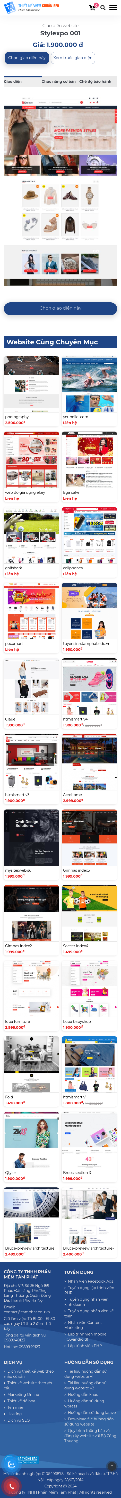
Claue (10, 719)
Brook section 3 (77, 1172)
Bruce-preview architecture (30, 1248)
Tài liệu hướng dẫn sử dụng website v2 (85, 1385)
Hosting (13, 1414)
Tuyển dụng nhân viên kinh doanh (86, 1302)
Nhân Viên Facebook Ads (88, 1281)
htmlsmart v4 (75, 719)
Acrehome (72, 794)
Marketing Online (21, 1394)
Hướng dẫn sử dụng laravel (90, 1412)
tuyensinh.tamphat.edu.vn (86, 643)
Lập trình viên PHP (83, 1345)
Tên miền (14, 1407)
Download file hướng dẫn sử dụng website (89, 1422)
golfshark (13, 568)
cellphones (73, 568)
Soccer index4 (75, 946)
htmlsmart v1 (75, 1097)
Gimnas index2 (18, 946)
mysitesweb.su (18, 870)
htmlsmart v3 (17, 794)
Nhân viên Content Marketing (83, 1325)
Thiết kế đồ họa (19, 1401)
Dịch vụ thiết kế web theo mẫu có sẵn (29, 1374)
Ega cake (71, 492)
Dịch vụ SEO (17, 1420)
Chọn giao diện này (27, 57)
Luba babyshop (77, 1021)
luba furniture (17, 1021)
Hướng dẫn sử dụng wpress (84, 1403)
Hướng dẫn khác (81, 1394)
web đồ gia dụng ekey (25, 492)
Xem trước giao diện (73, 57)
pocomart (14, 643)
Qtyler (10, 1172)
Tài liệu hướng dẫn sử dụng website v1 (85, 1374)
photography (17, 417)
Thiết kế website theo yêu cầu (29, 1385)
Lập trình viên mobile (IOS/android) (85, 1337)
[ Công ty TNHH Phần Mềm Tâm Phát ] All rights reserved (60, 1492)
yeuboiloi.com (75, 417)
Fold (9, 1097)
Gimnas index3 (76, 870)
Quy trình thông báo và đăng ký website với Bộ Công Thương (90, 1435)
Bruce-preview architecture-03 (88, 1251)
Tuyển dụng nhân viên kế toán (89, 1313)
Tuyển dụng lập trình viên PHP (89, 1290)
